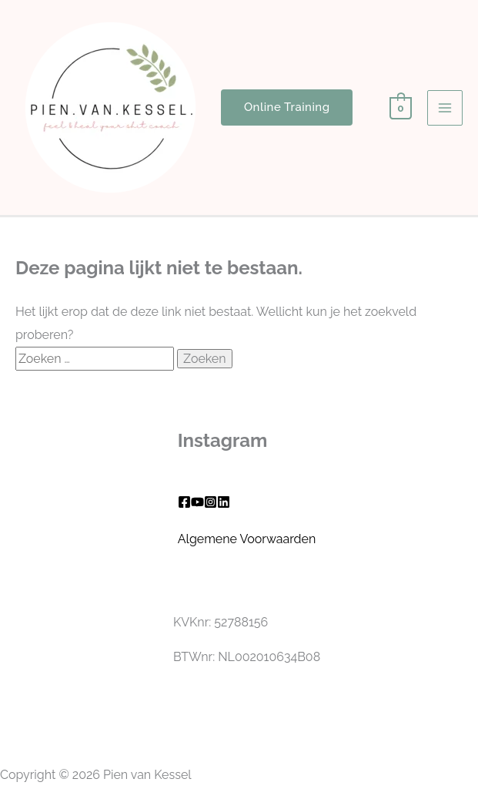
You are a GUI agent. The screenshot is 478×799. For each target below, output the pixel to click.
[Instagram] (210, 502)
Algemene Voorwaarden (247, 539)
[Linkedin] (223, 502)
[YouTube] (197, 502)
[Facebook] (184, 502)
